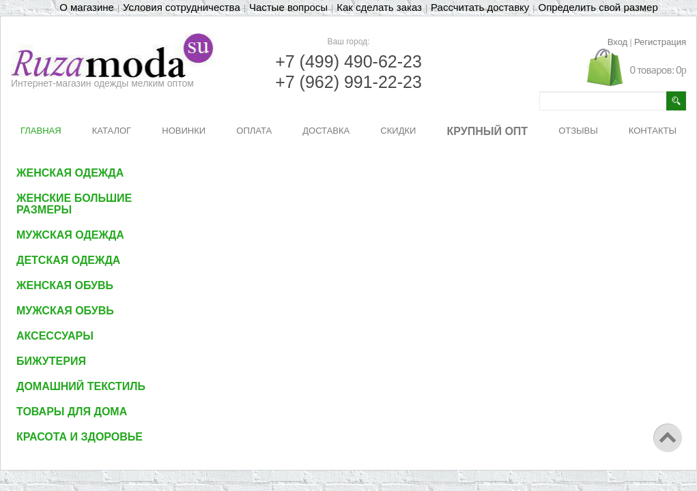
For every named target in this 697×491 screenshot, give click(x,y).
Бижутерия (51, 361)
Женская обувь (64, 285)
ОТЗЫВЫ (577, 130)
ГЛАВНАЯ (40, 130)
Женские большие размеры (74, 203)
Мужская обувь (65, 310)
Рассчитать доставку (480, 7)
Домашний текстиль (80, 386)
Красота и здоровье (79, 437)
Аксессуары (55, 336)
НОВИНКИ (183, 130)
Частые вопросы (288, 7)
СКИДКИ (398, 130)
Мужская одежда (70, 235)
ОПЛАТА (254, 130)
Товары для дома (71, 411)
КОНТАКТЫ (653, 130)
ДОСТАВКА (326, 130)
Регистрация (660, 42)
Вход (617, 42)
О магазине (86, 7)
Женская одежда (70, 173)
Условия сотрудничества (181, 7)
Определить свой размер (597, 7)
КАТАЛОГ (111, 130)
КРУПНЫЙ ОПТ (487, 131)
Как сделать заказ (379, 7)
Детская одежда (68, 260)
